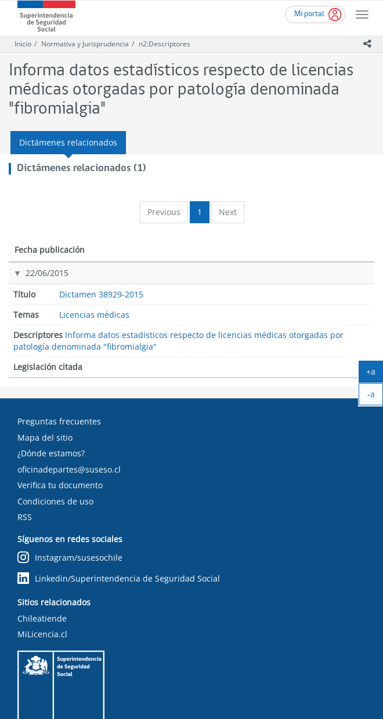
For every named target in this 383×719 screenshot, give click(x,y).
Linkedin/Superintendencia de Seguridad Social (118, 532)
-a (375, 396)
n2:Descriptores (164, 44)
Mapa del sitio (45, 391)
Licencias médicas (151, 291)
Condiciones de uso (55, 455)
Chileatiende (42, 572)
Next (228, 211)
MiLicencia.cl (42, 588)
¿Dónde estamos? (51, 407)
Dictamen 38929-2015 (97, 290)
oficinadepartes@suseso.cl (69, 423)
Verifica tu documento (60, 439)
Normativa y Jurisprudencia (85, 44)
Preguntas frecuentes (59, 375)
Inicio (23, 44)
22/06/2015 (34, 284)
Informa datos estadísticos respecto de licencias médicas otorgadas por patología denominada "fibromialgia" (246, 301)
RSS (24, 471)
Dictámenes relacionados (68, 142)
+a (374, 374)
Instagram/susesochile (69, 511)
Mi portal (309, 14)
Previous (163, 211)
